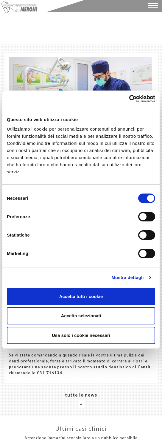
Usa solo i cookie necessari (81, 335)
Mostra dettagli (127, 277)
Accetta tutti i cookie (81, 296)
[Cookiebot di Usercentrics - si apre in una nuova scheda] (129, 99)
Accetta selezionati (81, 315)
